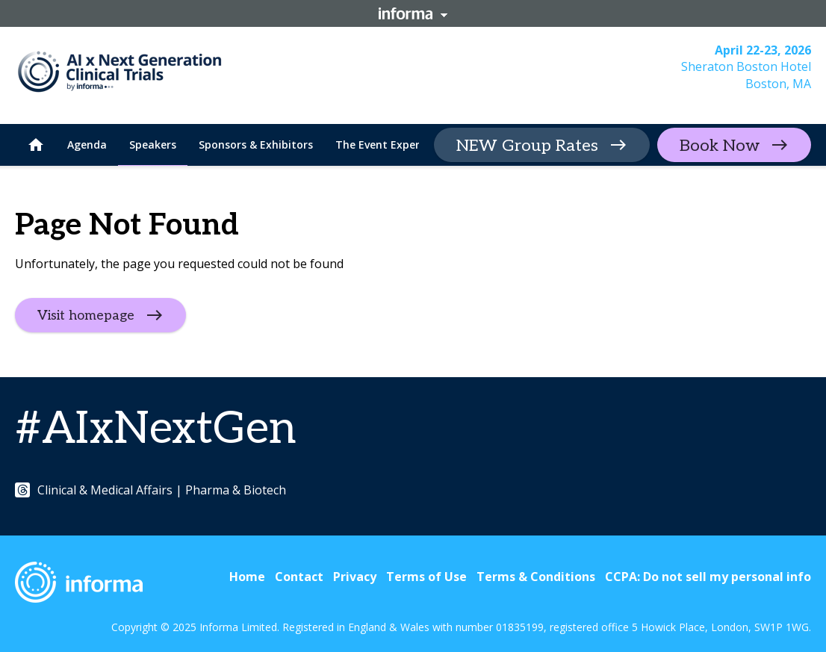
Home (247, 576)
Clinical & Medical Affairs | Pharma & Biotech (150, 490)
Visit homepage (85, 315)
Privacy (354, 576)
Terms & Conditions (535, 576)
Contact (299, 576)
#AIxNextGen (155, 429)
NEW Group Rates (527, 145)
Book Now (720, 145)
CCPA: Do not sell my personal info (708, 576)
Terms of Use (426, 576)
